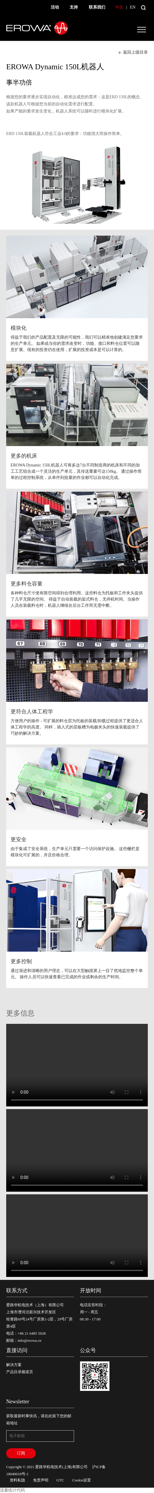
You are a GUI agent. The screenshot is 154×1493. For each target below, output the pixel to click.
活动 (55, 7)
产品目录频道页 (19, 1372)
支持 (74, 7)
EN (132, 7)
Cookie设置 (81, 1480)
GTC (60, 1480)
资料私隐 (17, 1480)
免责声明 (40, 1480)
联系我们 (97, 7)
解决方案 (14, 1364)
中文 (119, 7)
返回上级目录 (133, 52)
